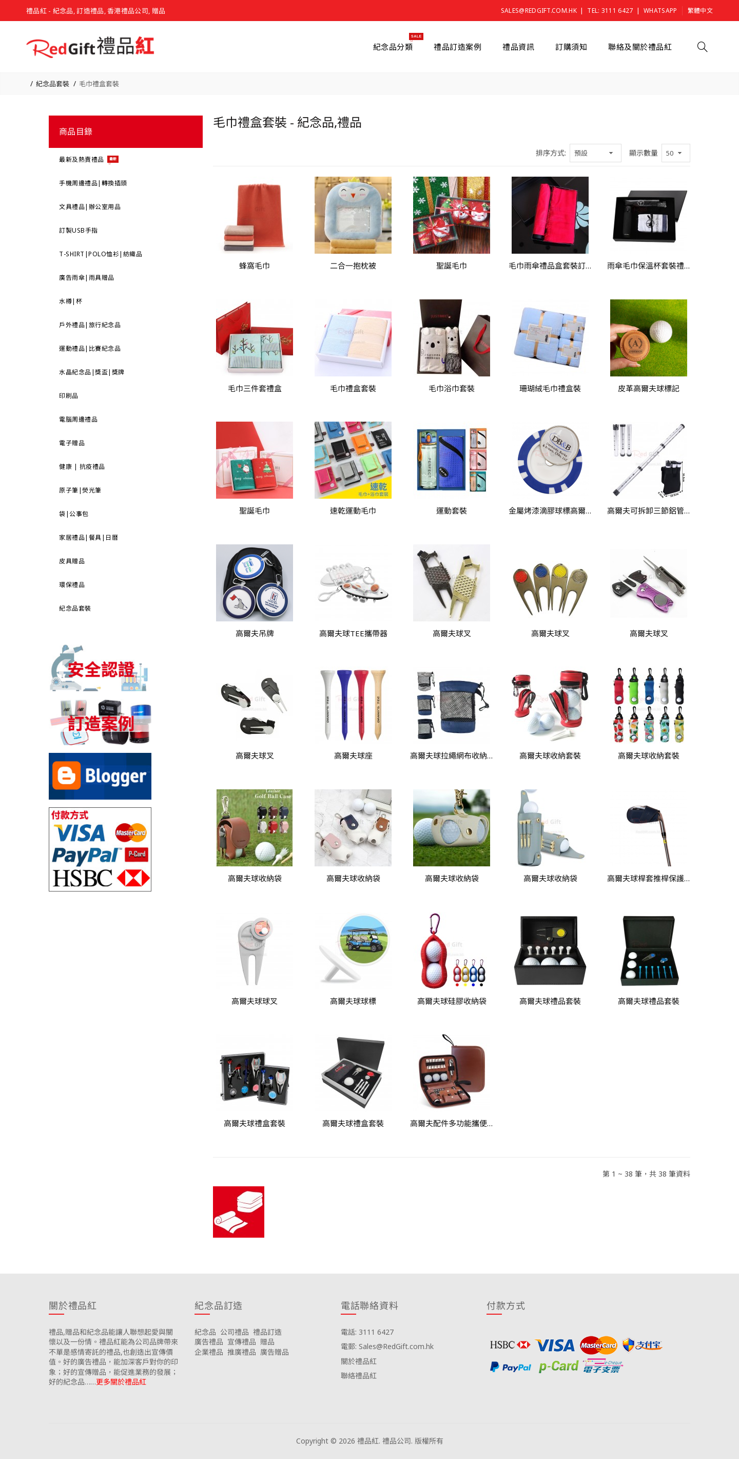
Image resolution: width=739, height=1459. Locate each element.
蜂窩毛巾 (254, 265)
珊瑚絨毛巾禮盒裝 (550, 388)
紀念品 (205, 1332)
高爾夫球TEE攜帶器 (353, 633)
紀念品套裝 (52, 83)
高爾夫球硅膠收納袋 (452, 1001)
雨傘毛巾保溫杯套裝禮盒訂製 (648, 265)
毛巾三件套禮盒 (255, 388)
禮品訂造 (267, 1332)
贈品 (267, 1342)
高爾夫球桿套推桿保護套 (648, 878)
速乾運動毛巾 (353, 510)
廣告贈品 (274, 1352)
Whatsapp (660, 10)
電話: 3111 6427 (367, 1332)
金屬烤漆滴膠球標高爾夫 (550, 510)
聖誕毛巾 (451, 265)
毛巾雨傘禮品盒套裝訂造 (550, 265)
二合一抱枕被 (353, 265)
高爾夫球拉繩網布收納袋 (451, 755)
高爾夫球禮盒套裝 (254, 1123)
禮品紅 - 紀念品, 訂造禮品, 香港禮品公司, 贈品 (95, 10)
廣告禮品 (209, 1342)
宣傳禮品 (241, 1342)
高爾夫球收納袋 (255, 878)
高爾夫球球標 (353, 1001)
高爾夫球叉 (452, 633)
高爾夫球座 (353, 755)
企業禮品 (209, 1352)
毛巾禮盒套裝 (99, 83)
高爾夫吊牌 (255, 633)
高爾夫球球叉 (254, 1001)
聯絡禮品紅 (359, 1375)
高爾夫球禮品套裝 (550, 1001)
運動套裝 (451, 510)
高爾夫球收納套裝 (550, 755)
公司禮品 (234, 1332)
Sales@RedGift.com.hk (539, 10)
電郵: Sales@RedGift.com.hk (387, 1346)
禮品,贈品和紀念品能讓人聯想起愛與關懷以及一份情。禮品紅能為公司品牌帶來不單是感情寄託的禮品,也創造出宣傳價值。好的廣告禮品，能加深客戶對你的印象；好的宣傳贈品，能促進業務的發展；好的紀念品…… (113, 1357)
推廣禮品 (241, 1352)
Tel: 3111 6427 (610, 10)
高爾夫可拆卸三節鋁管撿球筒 (648, 510)
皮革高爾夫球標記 (648, 388)
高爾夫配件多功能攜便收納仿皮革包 (451, 1123)
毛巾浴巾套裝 (452, 388)
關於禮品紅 (359, 1361)
